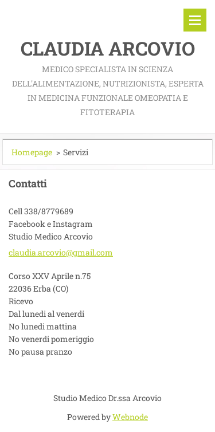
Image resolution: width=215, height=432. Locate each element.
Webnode (130, 416)
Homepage (31, 152)
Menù (194, 20)
